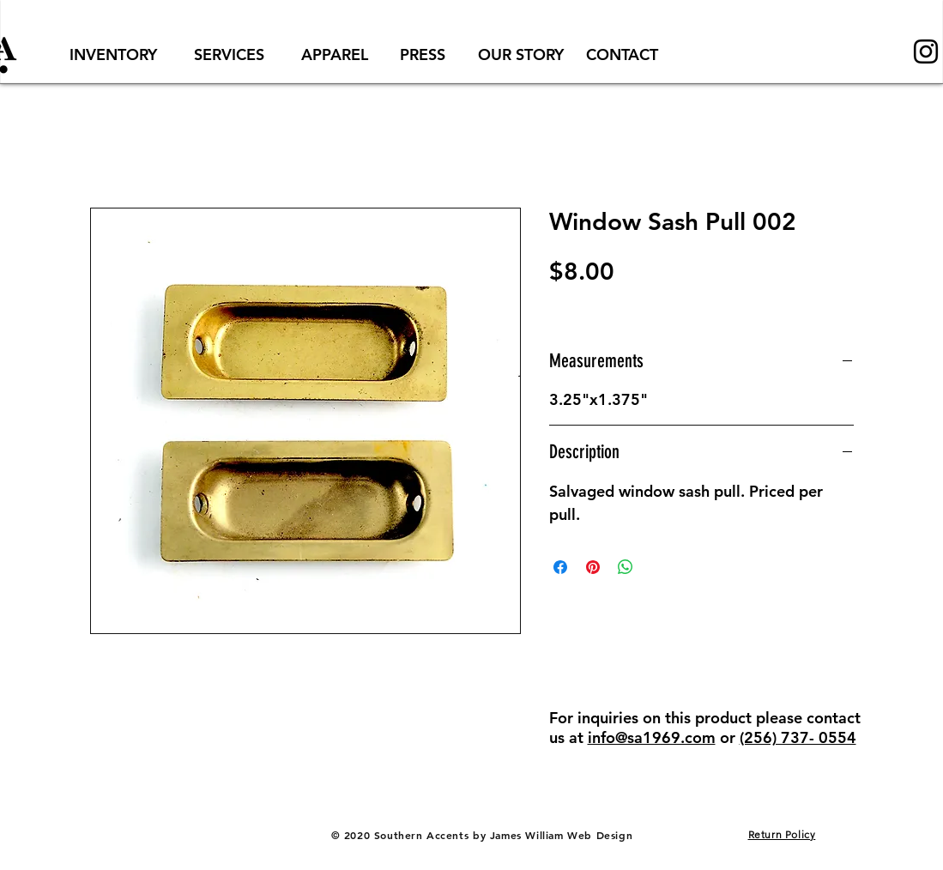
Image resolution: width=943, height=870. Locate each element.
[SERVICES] (229, 54)
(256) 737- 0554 (798, 737)
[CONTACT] (622, 54)
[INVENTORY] (113, 54)
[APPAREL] (334, 54)
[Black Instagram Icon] (926, 51)
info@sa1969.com (652, 737)
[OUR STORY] (521, 54)
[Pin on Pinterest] (593, 567)
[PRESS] (423, 54)
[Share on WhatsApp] (625, 567)
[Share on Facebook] (560, 567)
